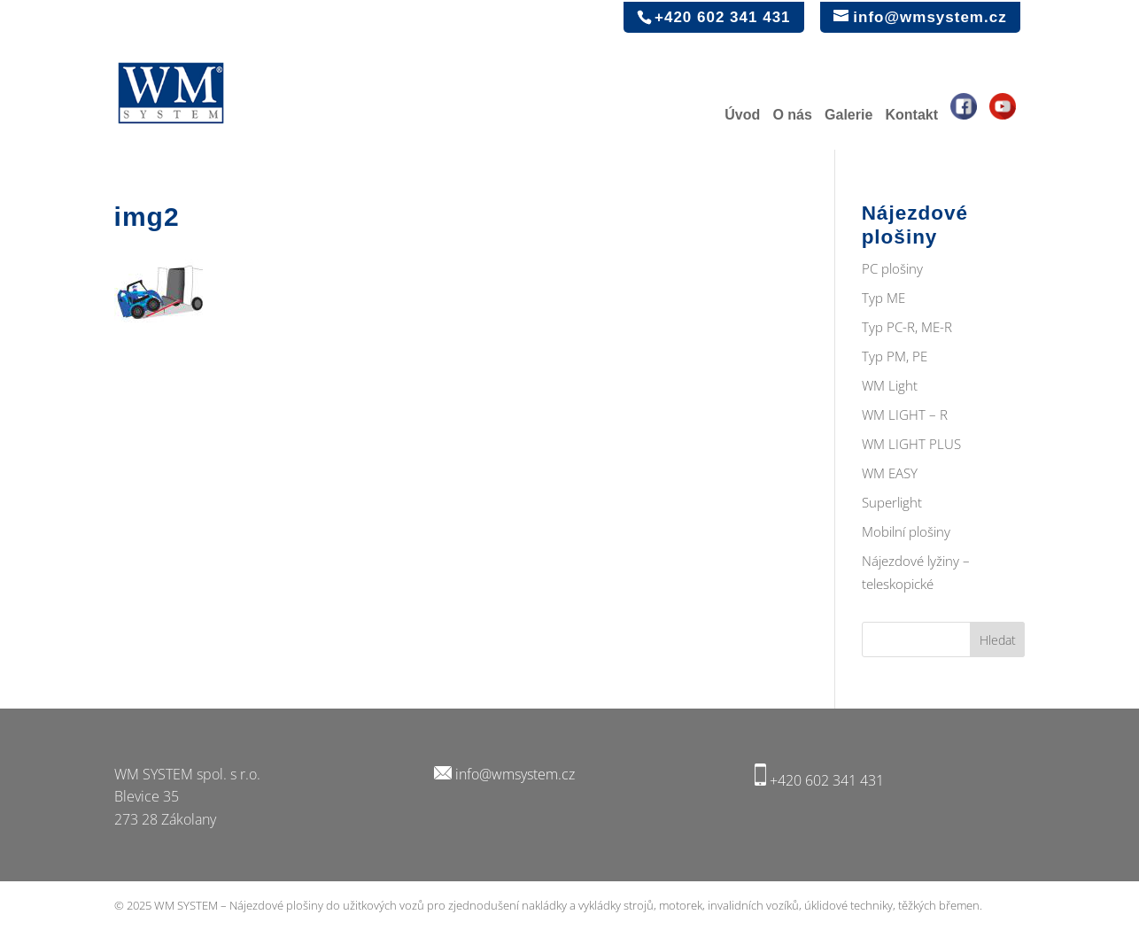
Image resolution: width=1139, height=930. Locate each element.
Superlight (892, 502)
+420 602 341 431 (827, 780)
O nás (791, 115)
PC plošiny (892, 268)
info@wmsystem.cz (515, 774)
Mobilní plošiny (906, 531)
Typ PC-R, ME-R (907, 327)
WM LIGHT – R (905, 414)
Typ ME (883, 297)
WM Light (890, 385)
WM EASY (890, 473)
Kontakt (911, 115)
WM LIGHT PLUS (911, 444)
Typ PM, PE (894, 356)
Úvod (742, 115)
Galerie (848, 115)
